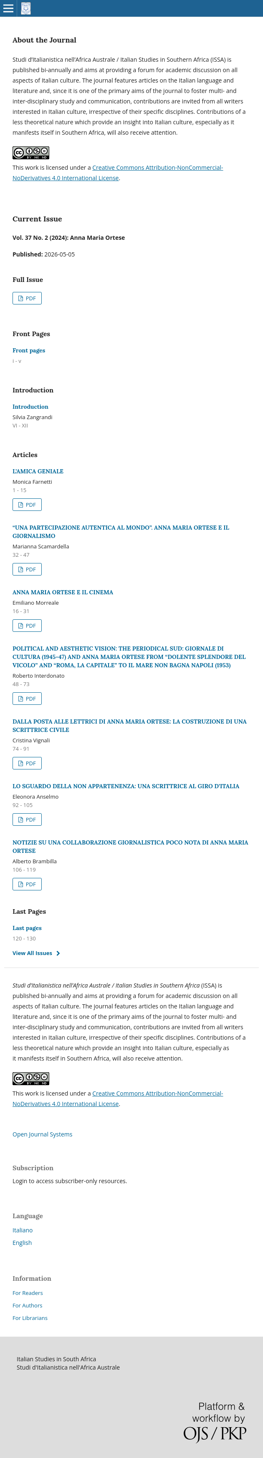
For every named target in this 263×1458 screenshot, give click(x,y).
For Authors (27, 1305)
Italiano (23, 1230)
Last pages (27, 928)
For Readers (28, 1293)
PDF (29, 298)
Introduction (30, 406)
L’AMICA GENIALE (38, 471)
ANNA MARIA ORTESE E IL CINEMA (63, 592)
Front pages (29, 350)
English (22, 1243)
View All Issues (32, 953)
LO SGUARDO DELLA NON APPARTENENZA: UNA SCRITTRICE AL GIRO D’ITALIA (126, 786)
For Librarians (30, 1318)
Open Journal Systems (42, 1134)
